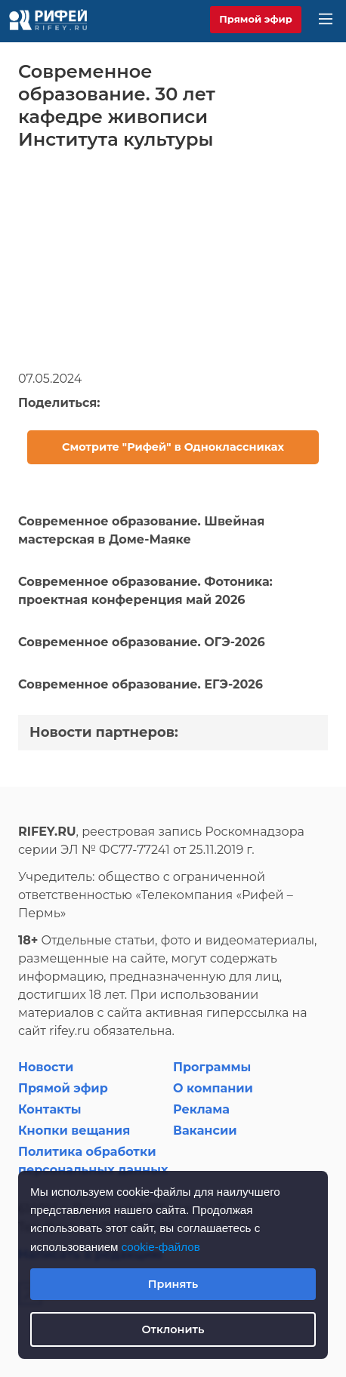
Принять (173, 1284)
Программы (212, 1067)
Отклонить (173, 1329)
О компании (213, 1088)
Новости (45, 1067)
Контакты (50, 1109)
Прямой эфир (255, 19)
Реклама (201, 1109)
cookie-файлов (161, 1246)
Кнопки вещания (74, 1130)
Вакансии (205, 1130)
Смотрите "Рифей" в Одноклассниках (173, 447)
